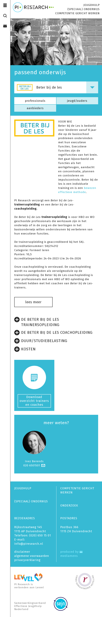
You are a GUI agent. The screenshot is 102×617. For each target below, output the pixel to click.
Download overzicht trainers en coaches (34, 401)
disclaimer (22, 551)
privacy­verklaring (27, 560)
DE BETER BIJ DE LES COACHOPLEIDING (53, 332)
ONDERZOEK (69, 505)
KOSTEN (25, 349)
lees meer (33, 302)
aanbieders (35, 108)
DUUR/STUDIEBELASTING (40, 341)
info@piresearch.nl (28, 543)
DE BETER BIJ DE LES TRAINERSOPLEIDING (36, 322)
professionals (35, 101)
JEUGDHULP (91, 5)
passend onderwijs (40, 72)
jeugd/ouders (77, 101)
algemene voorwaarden (31, 556)
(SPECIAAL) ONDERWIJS (83, 9)
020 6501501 (31, 465)
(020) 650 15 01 (40, 535)
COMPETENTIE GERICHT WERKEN (77, 13)
